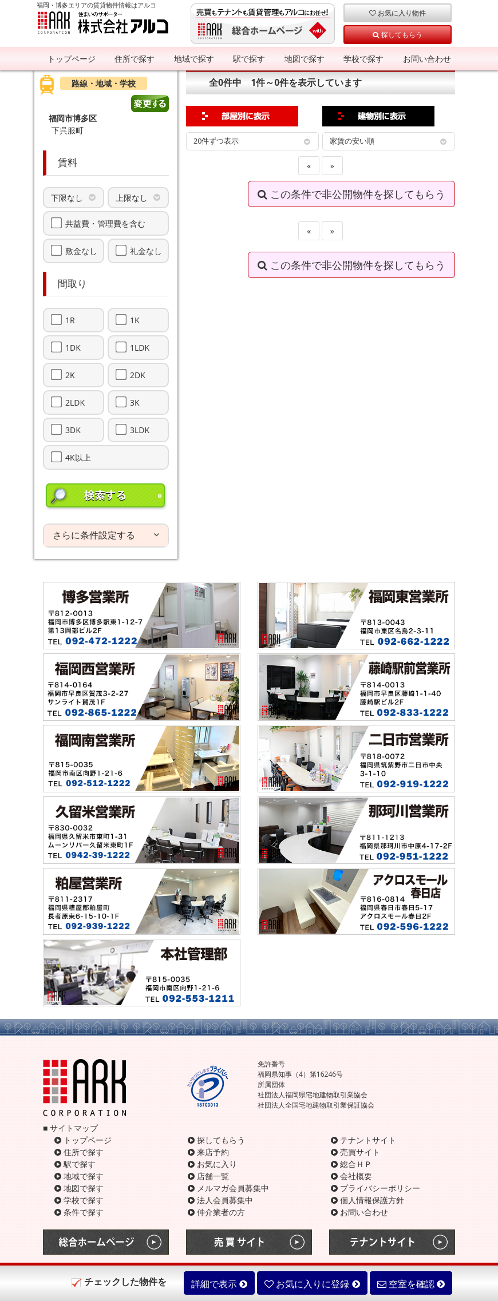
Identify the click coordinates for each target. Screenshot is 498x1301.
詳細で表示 (219, 1284)
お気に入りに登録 (311, 1284)
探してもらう (397, 34)
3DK (73, 429)
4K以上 (78, 457)
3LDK (139, 429)
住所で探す (134, 58)
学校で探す (363, 58)
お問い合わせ (427, 58)
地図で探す (304, 58)
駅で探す (249, 58)
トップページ (72, 58)
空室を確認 (411, 1284)
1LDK (139, 347)
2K (70, 374)
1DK (73, 347)
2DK (137, 374)
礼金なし (146, 250)
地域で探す (194, 58)
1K (135, 320)
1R (70, 320)
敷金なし (81, 250)
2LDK (75, 402)
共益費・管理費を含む (105, 223)
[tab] (106, 535)
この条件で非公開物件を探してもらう (351, 194)
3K (135, 402)
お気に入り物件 (397, 12)
